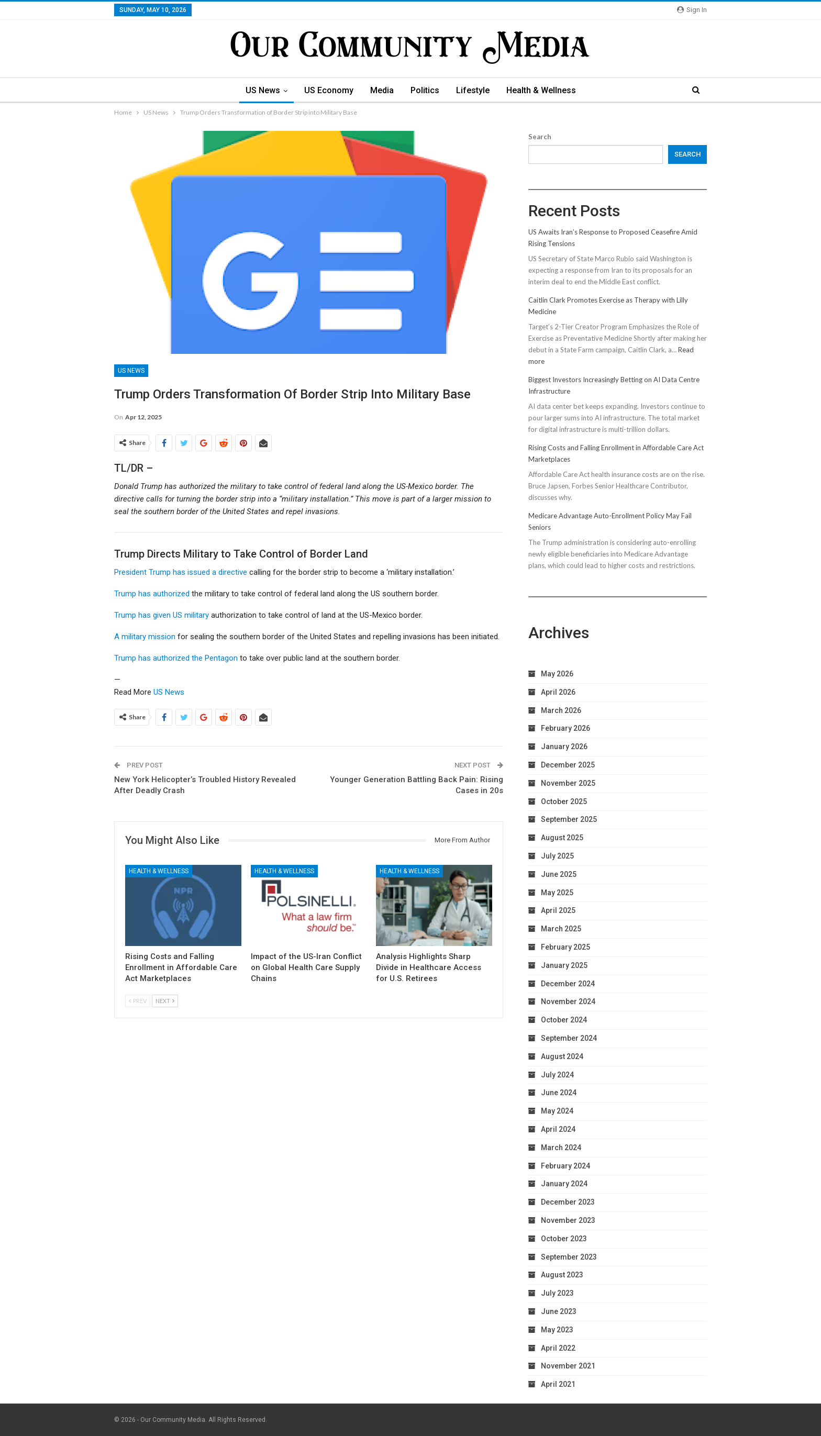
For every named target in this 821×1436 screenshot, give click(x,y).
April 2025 (558, 910)
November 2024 (568, 1001)
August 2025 (562, 837)
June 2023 (558, 1311)
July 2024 (557, 1075)
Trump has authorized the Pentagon (176, 658)
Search (539, 136)
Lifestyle (475, 90)
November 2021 (568, 1366)
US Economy (326, 90)
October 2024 (564, 1020)
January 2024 (564, 1183)
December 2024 (568, 983)
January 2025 (564, 965)
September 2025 (569, 819)
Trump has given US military (161, 615)
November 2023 (568, 1220)
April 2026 (558, 692)
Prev (138, 1000)
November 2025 (568, 783)
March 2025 (561, 929)
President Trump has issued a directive (180, 572)
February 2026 (565, 728)
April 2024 (558, 1129)
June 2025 (558, 874)
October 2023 (564, 1238)
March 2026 (561, 710)
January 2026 (564, 746)
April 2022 (558, 1348)
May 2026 (557, 674)
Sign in (692, 10)
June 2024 (558, 1092)
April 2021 (558, 1384)
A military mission (144, 636)
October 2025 (564, 801)
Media (381, 90)
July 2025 (557, 856)
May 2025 (557, 892)
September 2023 (569, 1257)
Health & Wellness (545, 90)
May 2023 (557, 1330)
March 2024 (561, 1147)
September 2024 (569, 1038)
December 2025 (568, 765)
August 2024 (562, 1056)
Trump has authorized (152, 593)
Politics (425, 90)
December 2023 (568, 1202)
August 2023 (562, 1275)
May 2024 (557, 1111)
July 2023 (557, 1293)
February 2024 (565, 1166)
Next (165, 1000)
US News (258, 90)
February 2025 (565, 947)
